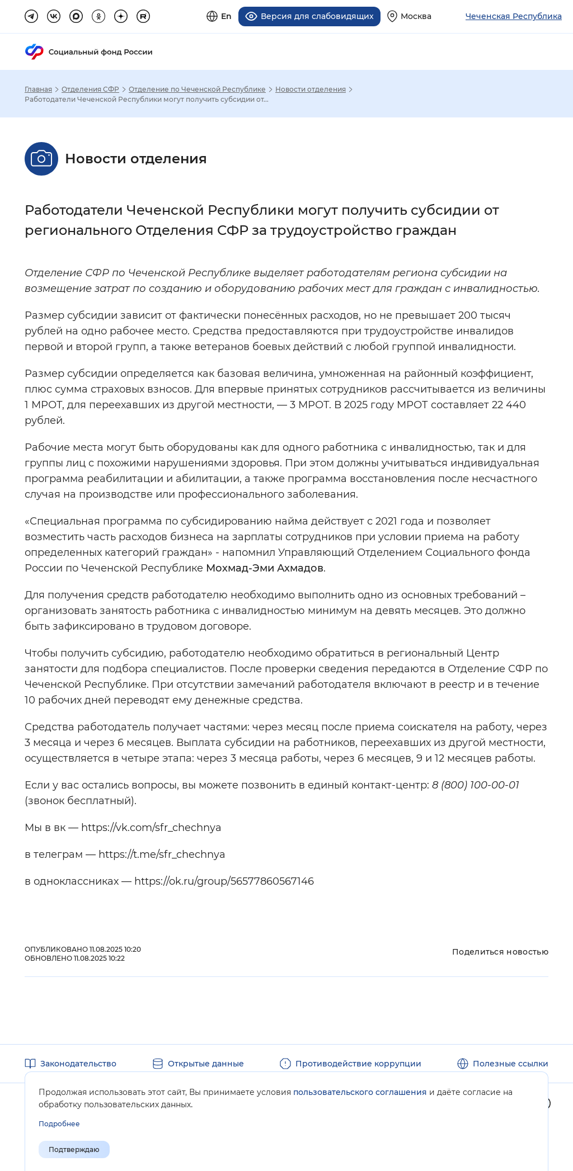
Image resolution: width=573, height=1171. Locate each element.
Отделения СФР (90, 88)
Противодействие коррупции (358, 1062)
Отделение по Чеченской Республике (197, 88)
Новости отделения (310, 88)
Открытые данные (206, 1062)
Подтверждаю (74, 1149)
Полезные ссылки (510, 1062)
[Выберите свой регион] (409, 16)
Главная (38, 88)
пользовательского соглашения (360, 1092)
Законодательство (78, 1062)
